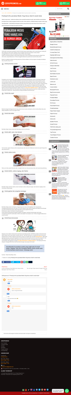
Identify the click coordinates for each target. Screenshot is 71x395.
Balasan (9, 285)
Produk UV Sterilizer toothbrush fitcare (27, 240)
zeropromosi (4, 356)
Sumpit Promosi (53, 124)
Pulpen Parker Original (55, 110)
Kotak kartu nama (54, 79)
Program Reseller (4, 349)
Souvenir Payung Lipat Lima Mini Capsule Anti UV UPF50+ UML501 (63, 146)
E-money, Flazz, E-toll (54, 52)
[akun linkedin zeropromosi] (47, 390)
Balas (9, 283)
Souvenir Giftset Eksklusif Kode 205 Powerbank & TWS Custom (62, 179)
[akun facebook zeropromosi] (37, 390)
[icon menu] (2, 9)
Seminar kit (52, 116)
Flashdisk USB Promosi (55, 55)
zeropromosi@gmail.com (7, 366)
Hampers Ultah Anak (54, 65)
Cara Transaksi (4, 343)
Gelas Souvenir (53, 60)
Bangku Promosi (53, 44)
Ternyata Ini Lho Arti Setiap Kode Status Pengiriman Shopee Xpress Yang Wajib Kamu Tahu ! (63, 192)
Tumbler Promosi (54, 137)
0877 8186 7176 (5, 360)
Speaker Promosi (54, 121)
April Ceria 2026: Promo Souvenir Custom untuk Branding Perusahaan (63, 168)
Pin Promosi (52, 103)
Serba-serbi (52, 118)
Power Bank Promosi (54, 105)
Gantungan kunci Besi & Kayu (56, 57)
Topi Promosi (53, 132)
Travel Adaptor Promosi (55, 134)
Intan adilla (10, 279)
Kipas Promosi (53, 76)
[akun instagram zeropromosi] (42, 390)
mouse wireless (53, 87)
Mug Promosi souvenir (55, 92)
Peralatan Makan (54, 97)
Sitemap (2, 346)
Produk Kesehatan (54, 108)
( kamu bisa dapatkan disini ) (31, 87)
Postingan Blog (4, 350)
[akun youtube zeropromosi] (45, 390)
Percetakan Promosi (54, 100)
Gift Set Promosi (53, 63)
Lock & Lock (52, 81)
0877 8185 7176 (5, 363)
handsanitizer (39, 236)
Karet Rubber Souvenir (55, 73)
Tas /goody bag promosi (55, 129)
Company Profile (4, 344)
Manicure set (53, 84)
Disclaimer (3, 347)
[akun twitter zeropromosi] (39, 390)
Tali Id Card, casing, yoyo (55, 126)
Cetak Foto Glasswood (55, 49)
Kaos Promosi (53, 71)
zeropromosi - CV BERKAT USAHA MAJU (41, 392)
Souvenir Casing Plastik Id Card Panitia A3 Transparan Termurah (63, 156)
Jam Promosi (53, 68)
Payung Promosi (53, 95)
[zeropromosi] (11, 3)
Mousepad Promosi (54, 89)
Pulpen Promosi (53, 113)
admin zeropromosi (16, 288)
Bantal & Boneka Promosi (55, 47)
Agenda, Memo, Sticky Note (56, 41)
